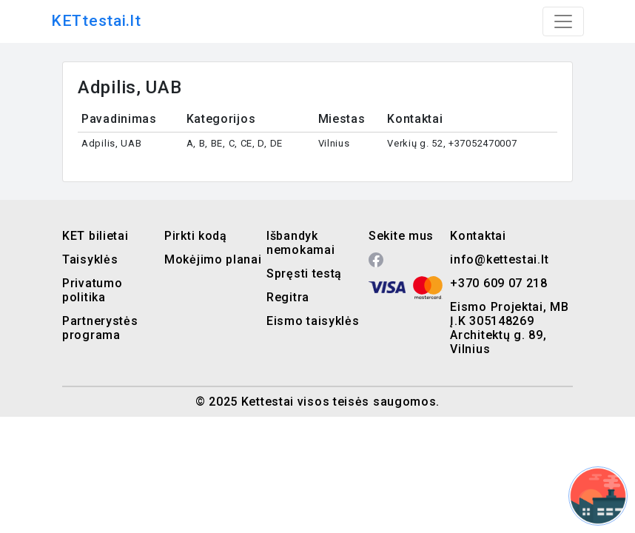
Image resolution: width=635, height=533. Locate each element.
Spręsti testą (304, 273)
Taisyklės (90, 259)
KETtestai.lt (96, 21)
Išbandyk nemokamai (300, 243)
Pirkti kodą (195, 236)
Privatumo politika (92, 290)
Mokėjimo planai (213, 259)
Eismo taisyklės (313, 321)
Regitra (287, 297)
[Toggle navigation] (563, 21)
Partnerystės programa (100, 328)
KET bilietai (95, 236)
